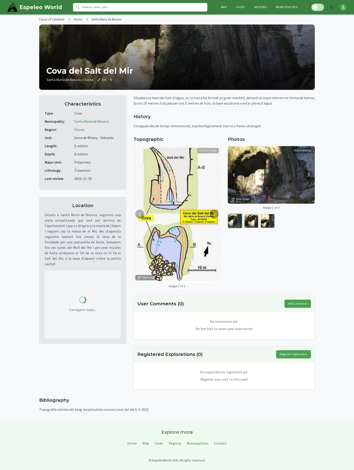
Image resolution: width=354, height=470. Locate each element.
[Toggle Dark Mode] (317, 7)
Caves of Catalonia (51, 19)
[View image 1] (235, 221)
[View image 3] (267, 221)
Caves (240, 7)
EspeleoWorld (161, 460)
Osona (77, 19)
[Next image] (214, 214)
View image (146, 277)
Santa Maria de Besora (106, 19)
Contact (220, 443)
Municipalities (287, 7)
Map (224, 7)
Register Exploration (293, 354)
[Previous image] (139, 214)
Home (132, 443)
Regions (260, 7)
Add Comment (297, 303)
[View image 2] (251, 221)
